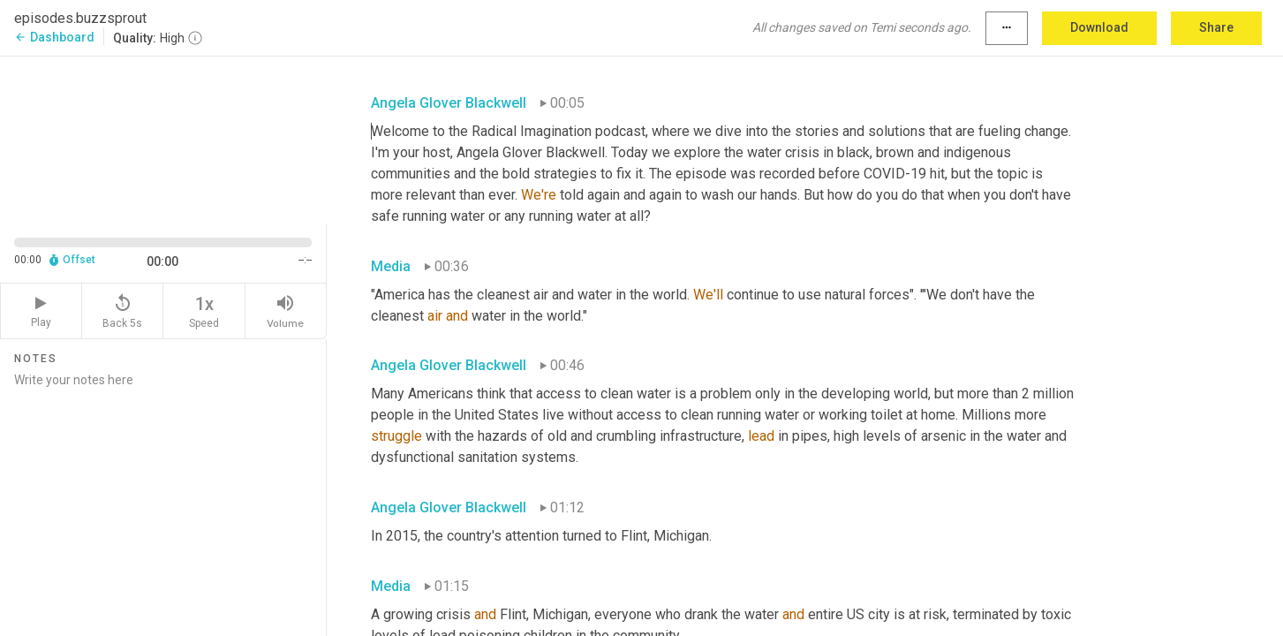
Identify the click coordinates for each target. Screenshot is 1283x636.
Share (1216, 27)
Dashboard (54, 37)
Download (1099, 27)
